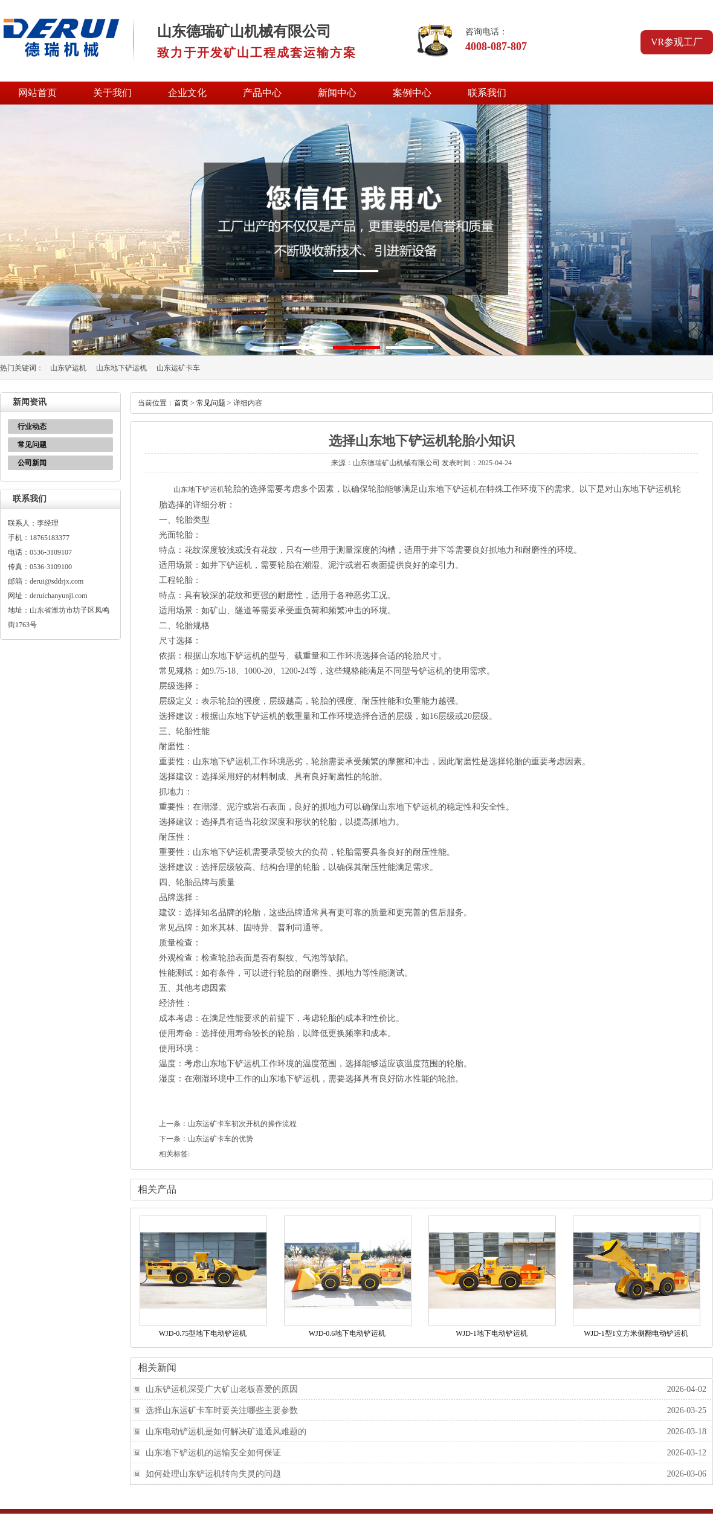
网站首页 (37, 93)
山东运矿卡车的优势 (220, 1139)
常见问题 (32, 444)
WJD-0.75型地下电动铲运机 (203, 1333)
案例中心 (412, 93)
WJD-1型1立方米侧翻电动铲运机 (636, 1333)
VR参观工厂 (677, 42)
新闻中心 (337, 93)
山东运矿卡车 (178, 368)
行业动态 (32, 426)
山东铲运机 (68, 368)
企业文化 (187, 93)
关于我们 (112, 93)
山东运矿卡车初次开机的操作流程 (242, 1123)
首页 (181, 403)
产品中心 (262, 93)
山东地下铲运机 (121, 368)
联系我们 (487, 93)
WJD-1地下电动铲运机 (491, 1333)
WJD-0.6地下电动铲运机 (347, 1333)
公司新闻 (32, 463)
